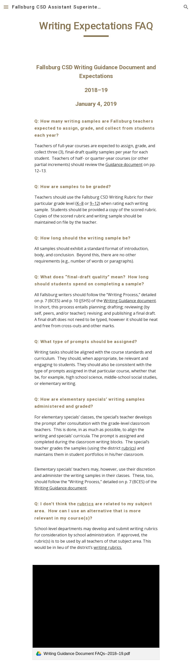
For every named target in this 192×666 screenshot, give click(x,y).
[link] (96, 612)
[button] (6, 7)
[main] (96, 28)
